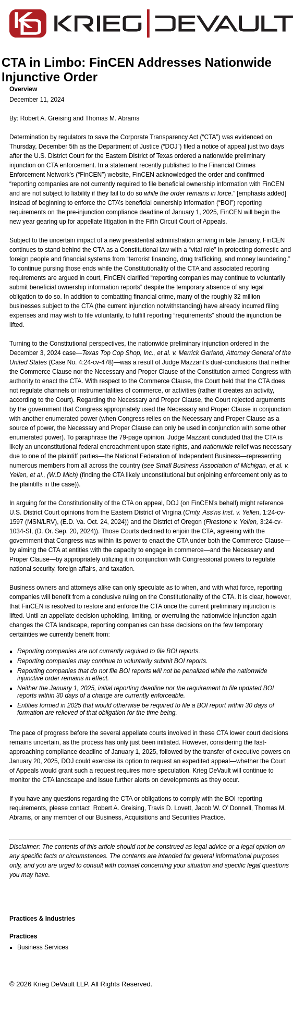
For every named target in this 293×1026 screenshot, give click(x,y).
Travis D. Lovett (169, 808)
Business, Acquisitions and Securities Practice (160, 817)
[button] (150, 89)
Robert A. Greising (45, 118)
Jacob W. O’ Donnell (223, 808)
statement (124, 165)
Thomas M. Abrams (112, 118)
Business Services (42, 947)
